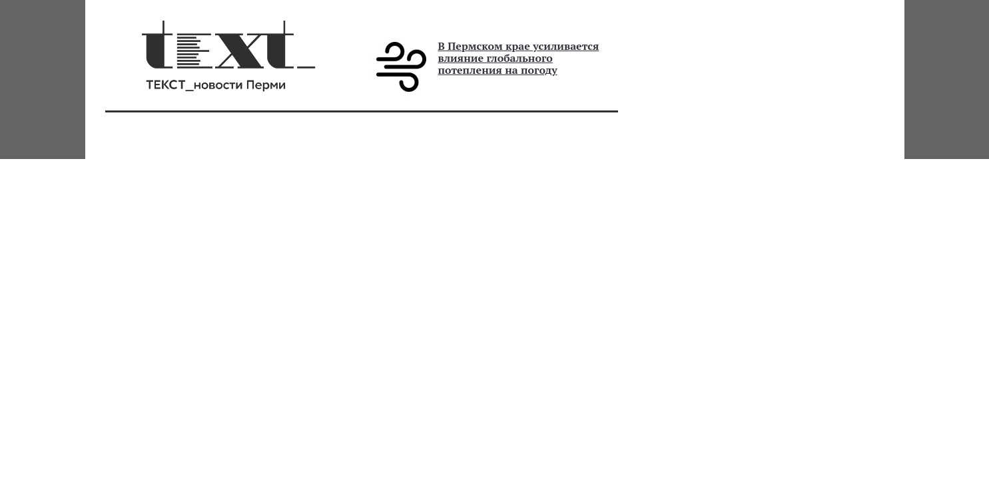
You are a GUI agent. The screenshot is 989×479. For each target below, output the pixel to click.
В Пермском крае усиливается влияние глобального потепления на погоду (518, 58)
